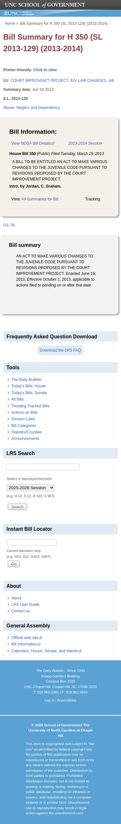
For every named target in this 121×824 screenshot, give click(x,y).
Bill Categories (23, 425)
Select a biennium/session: (29, 479)
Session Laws (23, 419)
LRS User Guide (25, 604)
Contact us (20, 611)
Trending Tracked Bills (30, 406)
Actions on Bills (24, 412)
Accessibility (66, 700)
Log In (50, 700)
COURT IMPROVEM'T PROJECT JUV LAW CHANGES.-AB (62, 80)
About (16, 598)
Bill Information (26, 644)
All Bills (17, 399)
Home (10, 23)
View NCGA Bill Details (33, 143)
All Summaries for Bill (40, 199)
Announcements (25, 438)
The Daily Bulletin (26, 379)
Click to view (45, 70)
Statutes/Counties (26, 432)
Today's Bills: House (28, 386)
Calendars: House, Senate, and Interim (46, 651)
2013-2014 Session (85, 143)
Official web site (26, 637)
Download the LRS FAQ (60, 350)
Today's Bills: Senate (29, 393)
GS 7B (9, 225)
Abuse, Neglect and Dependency (31, 107)
